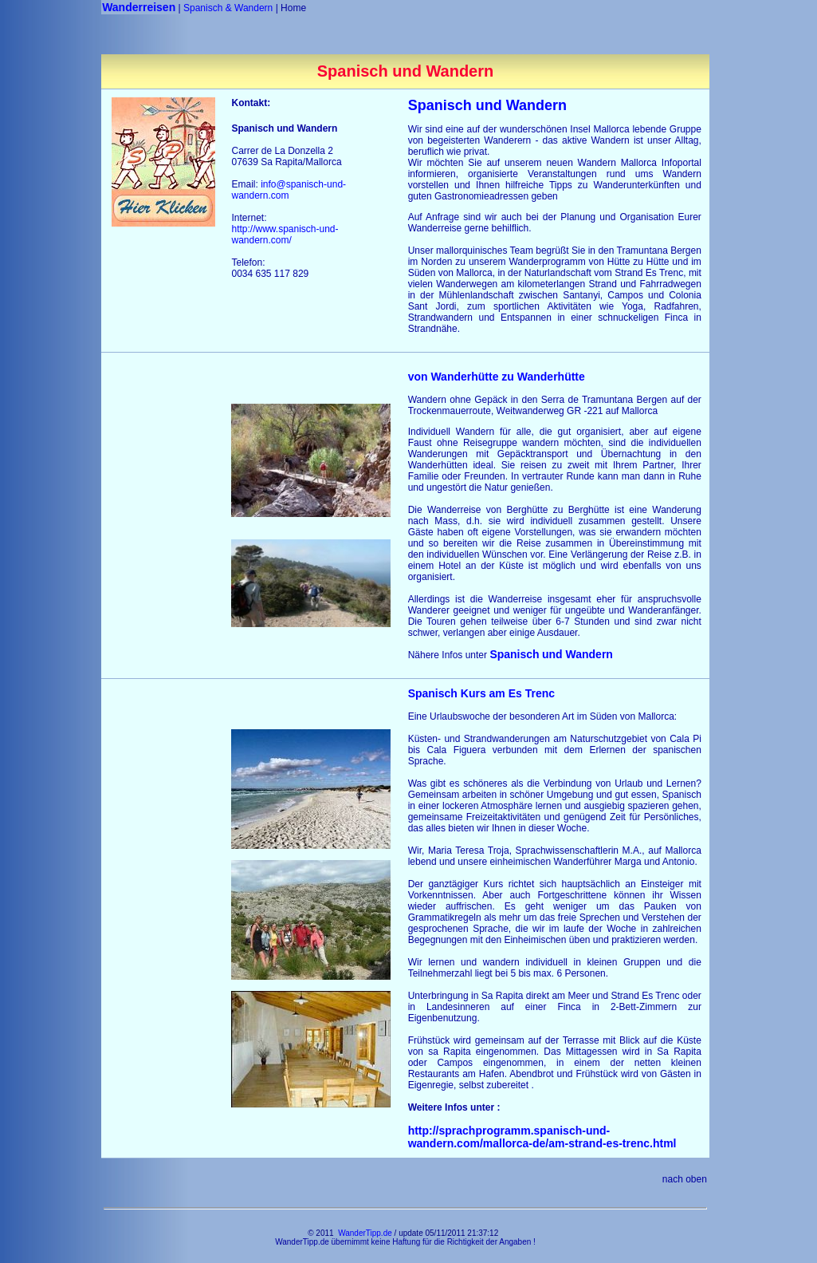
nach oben (684, 1179)
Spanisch (551, 654)
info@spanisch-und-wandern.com (288, 190)
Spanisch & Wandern (228, 8)
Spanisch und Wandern (487, 105)
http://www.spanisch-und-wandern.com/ (284, 234)
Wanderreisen (138, 7)
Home (293, 8)
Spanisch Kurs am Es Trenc (481, 693)
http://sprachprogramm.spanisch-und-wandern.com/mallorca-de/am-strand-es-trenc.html (544, 1137)
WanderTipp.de (365, 1233)
